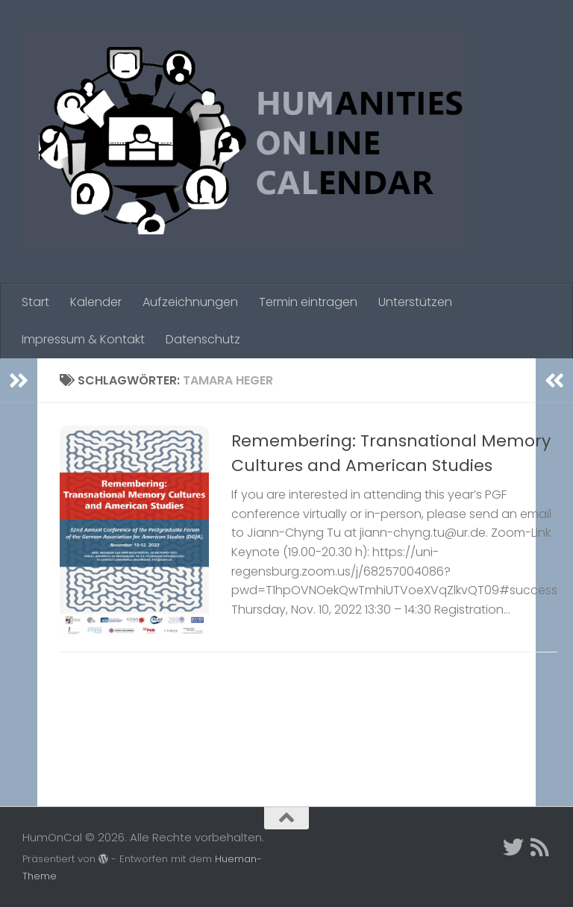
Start (35, 302)
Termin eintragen (308, 302)
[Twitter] (513, 847)
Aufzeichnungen (190, 302)
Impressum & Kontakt (83, 339)
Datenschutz (203, 339)
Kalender (96, 302)
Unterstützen (415, 302)
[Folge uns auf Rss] (540, 847)
